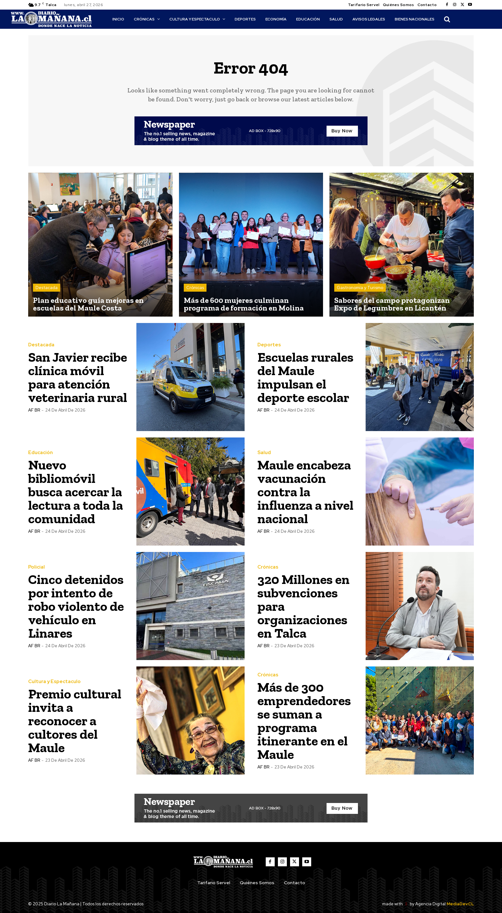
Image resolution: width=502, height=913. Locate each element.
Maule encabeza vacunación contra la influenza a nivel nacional (305, 492)
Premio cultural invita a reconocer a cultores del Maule (74, 721)
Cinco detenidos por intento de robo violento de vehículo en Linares (76, 606)
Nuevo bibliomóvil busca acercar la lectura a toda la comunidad (75, 492)
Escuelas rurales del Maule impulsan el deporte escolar (305, 377)
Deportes (269, 344)
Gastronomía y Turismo (360, 287)
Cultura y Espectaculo (54, 681)
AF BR (34, 410)
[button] (447, 19)
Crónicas (195, 287)
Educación (40, 452)
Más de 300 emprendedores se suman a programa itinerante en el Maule (304, 720)
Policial (36, 567)
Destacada (47, 287)
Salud (264, 452)
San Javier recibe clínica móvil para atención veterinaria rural (77, 377)
